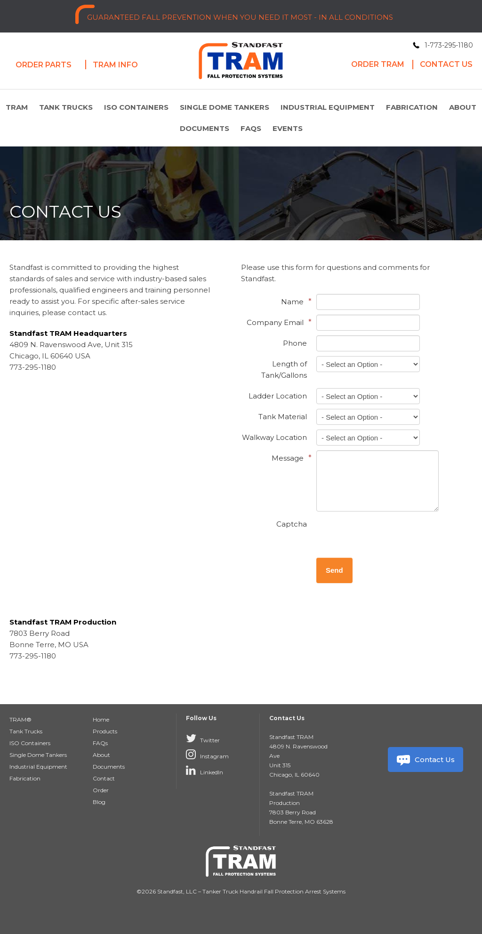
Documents (204, 128)
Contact (104, 778)
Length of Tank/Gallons (284, 369)
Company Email (277, 322)
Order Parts (44, 64)
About (462, 107)
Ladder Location (278, 395)
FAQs (251, 128)
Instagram (207, 754)
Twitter (203, 738)
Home (101, 719)
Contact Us (425, 760)
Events (288, 128)
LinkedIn (204, 770)
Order (101, 790)
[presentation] (387, 534)
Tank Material (282, 416)
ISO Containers (136, 107)
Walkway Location (274, 437)
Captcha (291, 524)
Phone (295, 343)
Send (334, 570)
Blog (99, 801)
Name (294, 301)
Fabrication (412, 107)
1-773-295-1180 (449, 45)
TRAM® (20, 719)
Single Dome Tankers (224, 107)
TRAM (17, 107)
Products (105, 731)
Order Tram (377, 64)
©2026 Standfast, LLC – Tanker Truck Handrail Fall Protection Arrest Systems (241, 891)
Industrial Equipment (328, 107)
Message (289, 458)
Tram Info (115, 64)
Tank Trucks (66, 107)
